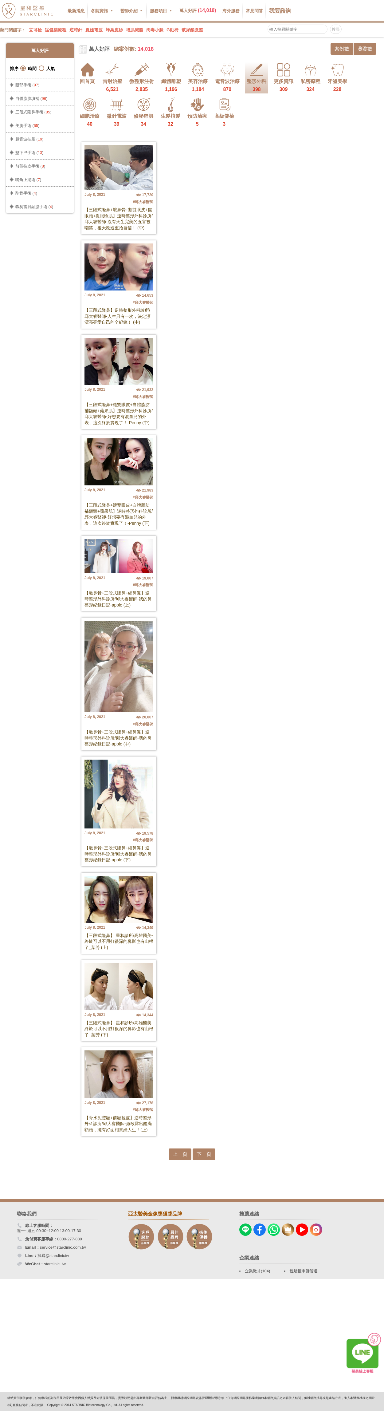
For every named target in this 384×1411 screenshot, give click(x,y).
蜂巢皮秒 (114, 29)
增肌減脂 (134, 29)
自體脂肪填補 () (31, 98)
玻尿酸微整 (192, 29)
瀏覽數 (365, 48)
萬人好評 (197, 10)
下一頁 (204, 1154)
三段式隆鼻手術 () (33, 112)
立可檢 (35, 29)
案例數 (342, 48)
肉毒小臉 (154, 29)
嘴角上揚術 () (28, 179)
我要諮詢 (280, 11)
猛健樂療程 (55, 29)
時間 (28, 68)
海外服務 (231, 10)
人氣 (47, 68)
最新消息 (76, 10)
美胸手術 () (27, 125)
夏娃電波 (94, 29)
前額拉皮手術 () (30, 166)
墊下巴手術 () (29, 152)
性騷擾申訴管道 (304, 1271)
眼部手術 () (27, 85)
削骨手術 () (26, 193)
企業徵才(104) (257, 1271)
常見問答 (254, 10)
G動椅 (172, 29)
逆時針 (75, 29)
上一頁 (180, 1154)
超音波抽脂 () (29, 139)
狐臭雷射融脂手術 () (34, 206)
